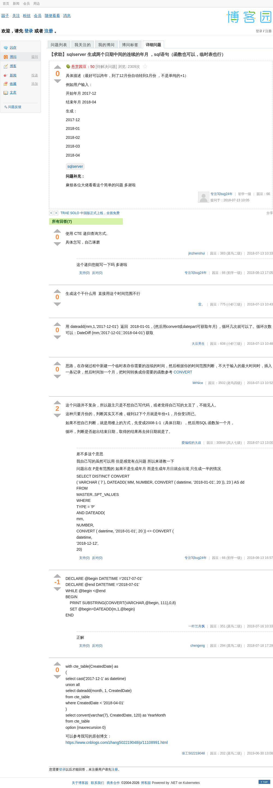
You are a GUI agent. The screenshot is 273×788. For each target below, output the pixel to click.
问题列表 (59, 45)
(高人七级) (234, 443)
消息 (67, 15)
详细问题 (153, 45)
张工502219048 (193, 753)
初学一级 (244, 194)
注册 (48, 31)
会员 (26, 3)
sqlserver (75, 166)
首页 (6, 3)
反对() (97, 273)
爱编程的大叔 (191, 443)
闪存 (13, 47)
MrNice (198, 383)
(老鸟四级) (234, 383)
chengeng (198, 646)
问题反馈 (14, 107)
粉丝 (27, 15)
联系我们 (97, 783)
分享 (269, 213)
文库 (13, 92)
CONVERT (183, 372)
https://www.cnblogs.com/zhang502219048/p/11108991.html (117, 742)
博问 (13, 57)
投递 (34, 75)
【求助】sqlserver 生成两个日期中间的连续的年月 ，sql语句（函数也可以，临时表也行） (137, 54)
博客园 (146, 783)
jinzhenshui (196, 253)
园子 (5, 15)
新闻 (16, 3)
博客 (13, 66)
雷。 (201, 304)
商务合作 (113, 783)
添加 (34, 84)
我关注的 (83, 45)
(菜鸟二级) (234, 253)
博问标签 (130, 45)
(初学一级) (234, 273)
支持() (84, 273)
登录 (28, 31)
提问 (34, 57)
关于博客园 (80, 783)
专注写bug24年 (221, 194)
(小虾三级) (234, 304)
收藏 (13, 84)
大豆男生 (198, 344)
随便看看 (52, 15)
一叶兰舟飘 (196, 626)
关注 (16, 15)
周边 (36, 3)
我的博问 (106, 45)
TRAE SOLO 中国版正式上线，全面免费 (90, 213)
